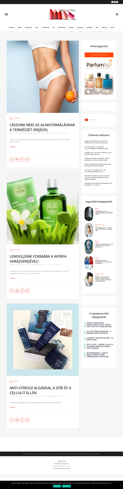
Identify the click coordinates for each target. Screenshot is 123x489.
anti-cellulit (36, 133)
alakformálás (28, 133)
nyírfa (44, 265)
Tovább (13, 147)
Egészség (89, 27)
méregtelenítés (37, 265)
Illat (36, 27)
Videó (112, 27)
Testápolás (45, 27)
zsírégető (56, 133)
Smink (20, 27)
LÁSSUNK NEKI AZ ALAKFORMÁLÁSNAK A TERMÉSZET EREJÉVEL (42, 127)
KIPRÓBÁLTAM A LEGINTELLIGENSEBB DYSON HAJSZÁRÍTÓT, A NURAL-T (98, 184)
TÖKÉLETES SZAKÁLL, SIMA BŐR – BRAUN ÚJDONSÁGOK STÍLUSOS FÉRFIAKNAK (97, 159)
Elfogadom (57, 486)
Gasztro (104, 27)
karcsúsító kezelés (38, 396)
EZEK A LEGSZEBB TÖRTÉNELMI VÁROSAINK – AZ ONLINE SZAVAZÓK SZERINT (98, 165)
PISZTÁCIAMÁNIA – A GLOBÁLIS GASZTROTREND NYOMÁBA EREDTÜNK (96, 147)
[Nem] (121, 485)
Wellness (80, 27)
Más (97, 27)
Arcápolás (28, 27)
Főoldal (11, 27)
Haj (54, 27)
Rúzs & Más (18, 133)
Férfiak (71, 27)
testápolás (49, 133)
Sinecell (46, 396)
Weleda (49, 265)
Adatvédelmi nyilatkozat (61, 464)
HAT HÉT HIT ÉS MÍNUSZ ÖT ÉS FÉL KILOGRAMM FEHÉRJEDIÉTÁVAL (95, 171)
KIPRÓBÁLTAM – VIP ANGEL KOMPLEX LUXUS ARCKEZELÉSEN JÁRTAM (98, 153)
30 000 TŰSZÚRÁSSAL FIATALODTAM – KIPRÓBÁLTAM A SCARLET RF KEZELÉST (96, 142)
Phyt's (43, 133)
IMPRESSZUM (61, 461)
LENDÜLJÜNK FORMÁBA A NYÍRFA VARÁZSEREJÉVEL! (38, 259)
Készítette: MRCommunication (61, 468)
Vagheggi (53, 396)
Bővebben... (66, 486)
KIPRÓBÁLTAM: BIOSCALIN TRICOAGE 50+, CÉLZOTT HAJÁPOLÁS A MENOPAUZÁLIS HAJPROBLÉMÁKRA (97, 177)
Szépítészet (62, 27)
